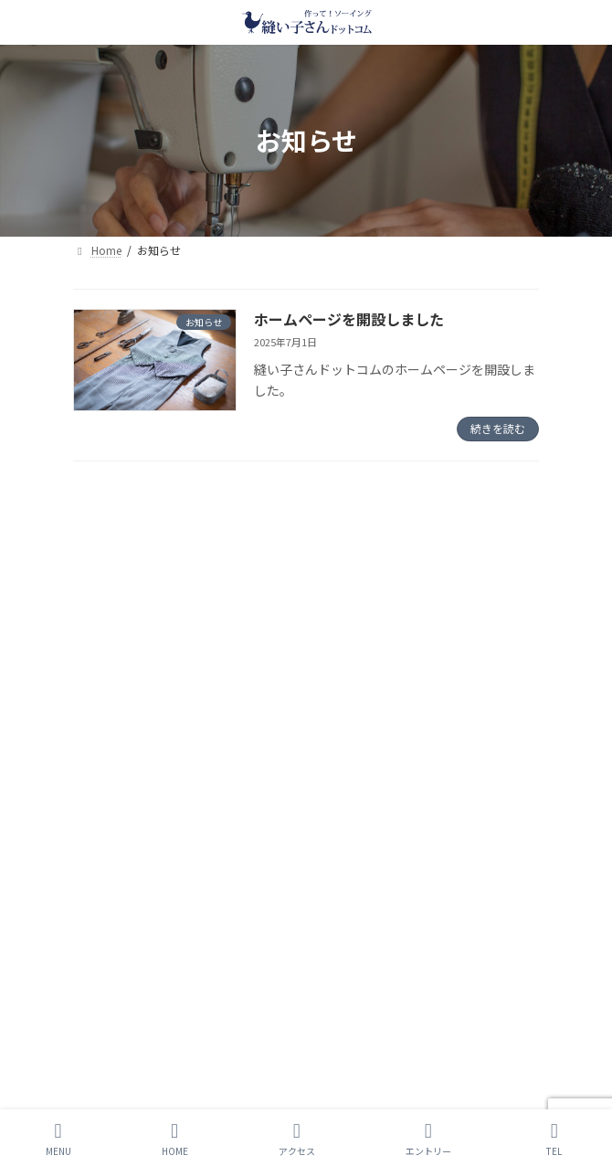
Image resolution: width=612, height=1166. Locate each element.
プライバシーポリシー (128, 750)
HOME (175, 1139)
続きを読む (497, 428)
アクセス (297, 1139)
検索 (459, 508)
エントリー (428, 1139)
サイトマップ (106, 783)
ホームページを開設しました (349, 319)
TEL (554, 1139)
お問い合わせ (106, 817)
